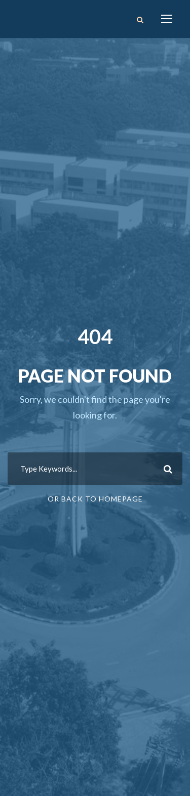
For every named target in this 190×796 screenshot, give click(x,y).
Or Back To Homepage (95, 498)
